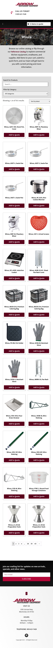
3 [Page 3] (18, 543)
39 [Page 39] (31, 543)
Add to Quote (14, 135)
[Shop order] (39, 101)
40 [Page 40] (35, 543)
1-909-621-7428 (20, 14)
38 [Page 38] (28, 543)
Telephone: (22, 629)
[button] (3, 24)
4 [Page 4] (21, 543)
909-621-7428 (32, 629)
